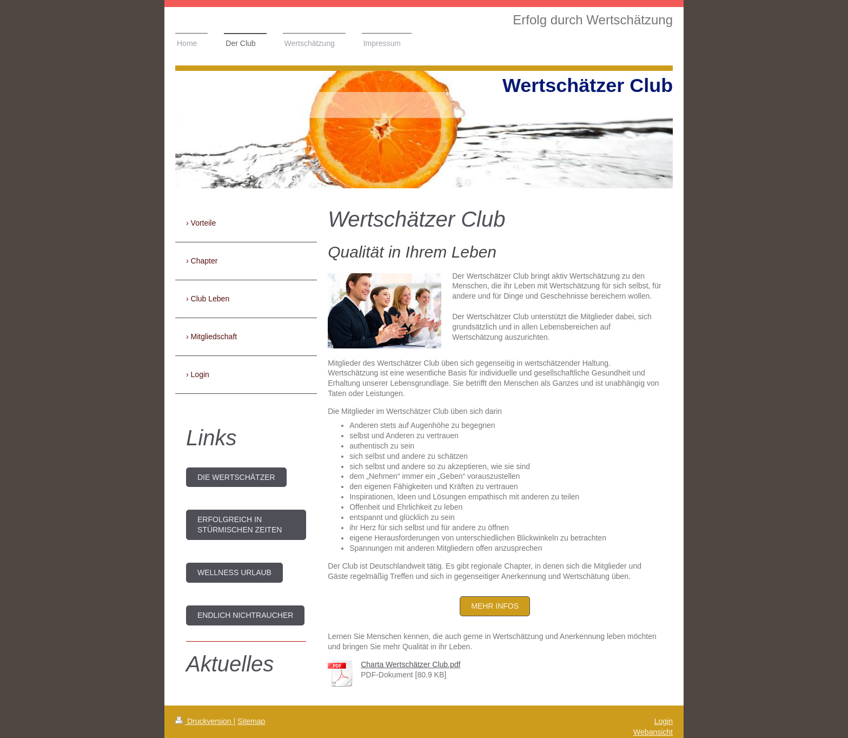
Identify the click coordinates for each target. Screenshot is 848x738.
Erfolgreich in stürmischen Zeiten (239, 524)
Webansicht (653, 732)
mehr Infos (495, 606)
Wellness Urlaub (234, 572)
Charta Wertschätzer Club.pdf (410, 664)
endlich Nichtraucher (245, 615)
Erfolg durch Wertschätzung (593, 19)
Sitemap (251, 721)
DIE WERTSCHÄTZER (236, 477)
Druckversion (204, 721)
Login (663, 721)
